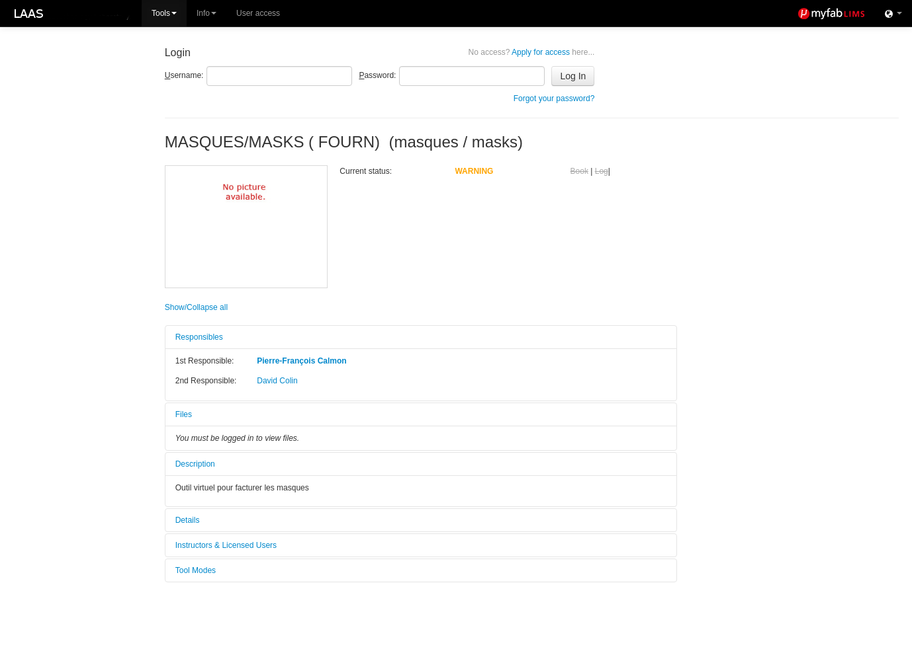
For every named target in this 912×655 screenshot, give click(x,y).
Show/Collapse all (196, 307)
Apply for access (532, 52)
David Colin (277, 380)
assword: (377, 75)
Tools (164, 13)
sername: (184, 75)
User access (258, 13)
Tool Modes (195, 570)
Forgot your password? (554, 98)
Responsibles (199, 337)
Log (601, 171)
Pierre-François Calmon (301, 361)
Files (183, 414)
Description (195, 464)
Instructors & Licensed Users (226, 545)
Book (579, 171)
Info (206, 13)
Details (187, 520)
